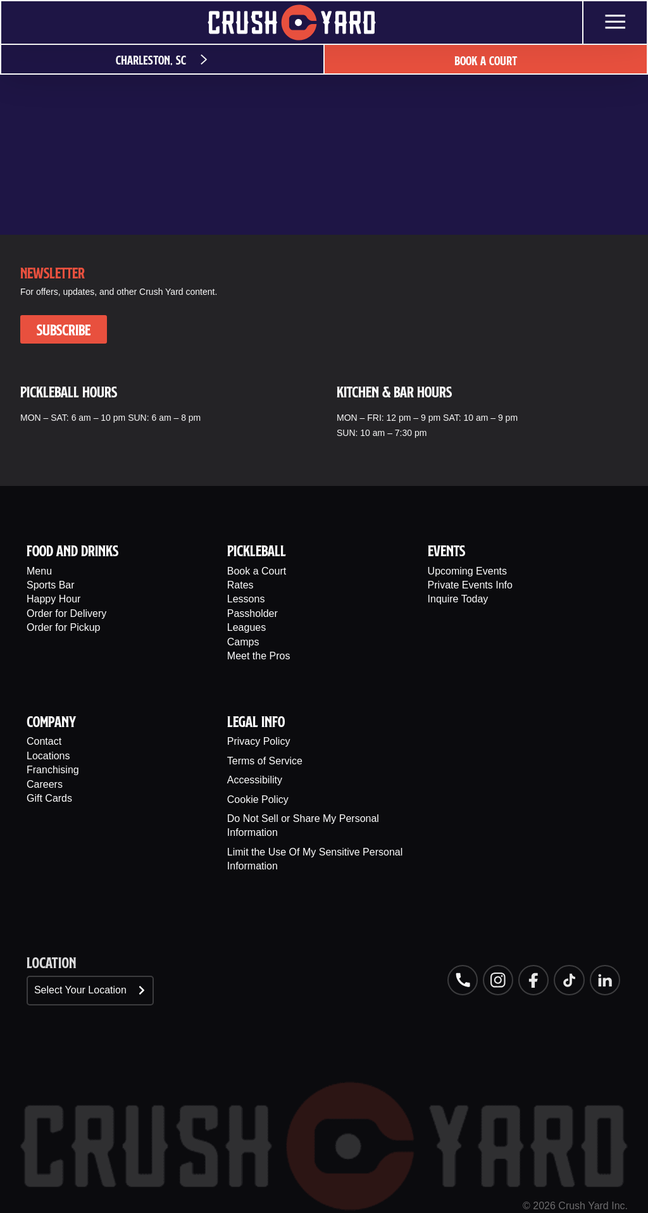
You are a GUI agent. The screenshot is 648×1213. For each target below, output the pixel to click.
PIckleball (256, 550)
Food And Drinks (72, 550)
